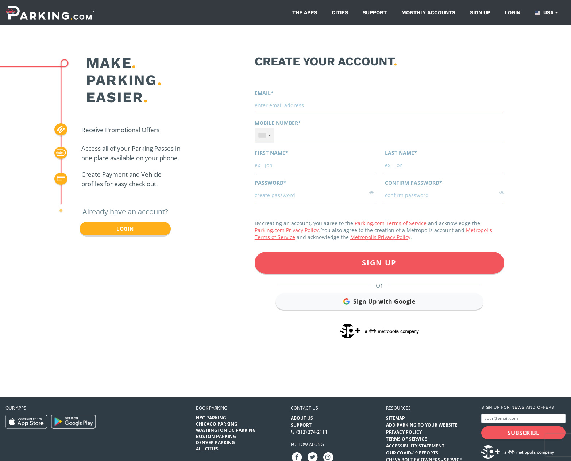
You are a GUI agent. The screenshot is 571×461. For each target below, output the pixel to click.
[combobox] (264, 135)
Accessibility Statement (415, 446)
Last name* (401, 152)
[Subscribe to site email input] (523, 418)
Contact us (304, 408)
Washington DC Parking (226, 430)
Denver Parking (215, 442)
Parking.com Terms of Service (391, 223)
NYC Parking (211, 418)
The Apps (304, 12)
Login (512, 12)
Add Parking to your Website (422, 425)
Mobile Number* (278, 122)
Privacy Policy (404, 432)
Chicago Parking (217, 424)
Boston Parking (216, 436)
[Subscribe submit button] (523, 432)
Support (375, 12)
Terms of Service (406, 439)
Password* (270, 182)
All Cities (207, 449)
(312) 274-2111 (311, 432)
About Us (302, 418)
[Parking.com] (50, 12)
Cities (340, 12)
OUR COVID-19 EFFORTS (412, 453)
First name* (271, 152)
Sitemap (395, 418)
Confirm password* (413, 182)
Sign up (480, 12)
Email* (264, 92)
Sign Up (379, 263)
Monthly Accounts (428, 12)
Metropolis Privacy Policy (380, 237)
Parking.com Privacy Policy (287, 230)
